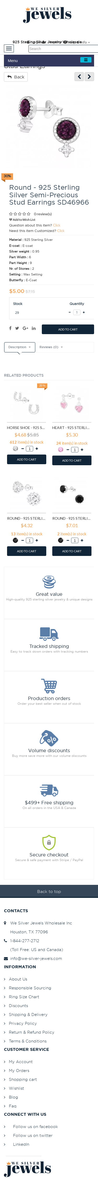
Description (17, 347)
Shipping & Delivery (28, 1014)
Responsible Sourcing (30, 987)
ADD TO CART (68, 329)
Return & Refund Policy (31, 1032)
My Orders (19, 1070)
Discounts (18, 1005)
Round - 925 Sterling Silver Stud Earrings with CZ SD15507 (71, 518)
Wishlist (16, 1088)
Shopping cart (23, 1079)
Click (56, 225)
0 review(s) (43, 214)
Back (15, 76)
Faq (12, 1106)
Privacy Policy (23, 1023)
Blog (13, 1097)
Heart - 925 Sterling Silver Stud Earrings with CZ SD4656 (71, 427)
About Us (18, 979)
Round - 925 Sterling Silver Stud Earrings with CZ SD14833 (26, 518)
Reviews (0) (48, 347)
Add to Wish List (22, 220)
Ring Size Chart (24, 996)
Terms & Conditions (28, 1041)
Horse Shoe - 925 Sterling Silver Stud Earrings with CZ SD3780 (26, 427)
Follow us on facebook (35, 1126)
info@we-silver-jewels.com (33, 958)
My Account (21, 1061)
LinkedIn (21, 1144)
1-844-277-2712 (21, 940)
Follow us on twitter (33, 1135)
